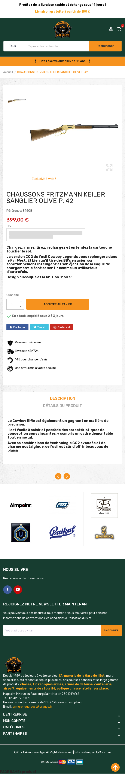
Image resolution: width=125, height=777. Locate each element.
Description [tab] (62, 398)
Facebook (7, 589)
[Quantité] (11, 304)
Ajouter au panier (57, 304)
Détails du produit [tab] (62, 405)
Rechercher (105, 46)
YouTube (17, 589)
